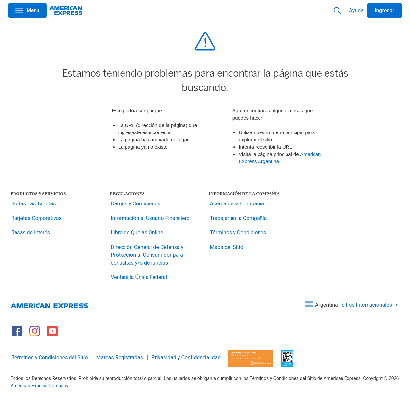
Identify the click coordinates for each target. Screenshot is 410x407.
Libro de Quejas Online (137, 232)
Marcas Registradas (119, 357)
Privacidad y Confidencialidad (186, 357)
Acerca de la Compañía (237, 204)
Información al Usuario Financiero (150, 218)
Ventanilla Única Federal (139, 277)
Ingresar (384, 10)
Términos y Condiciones (238, 232)
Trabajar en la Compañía (238, 218)
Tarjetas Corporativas (37, 218)
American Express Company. (40, 385)
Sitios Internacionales (370, 305)
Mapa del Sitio (226, 247)
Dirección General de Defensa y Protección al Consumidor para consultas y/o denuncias (147, 255)
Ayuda (356, 10)
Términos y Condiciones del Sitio (50, 357)
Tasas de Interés (31, 232)
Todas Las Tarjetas (34, 204)
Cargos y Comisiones (135, 204)
